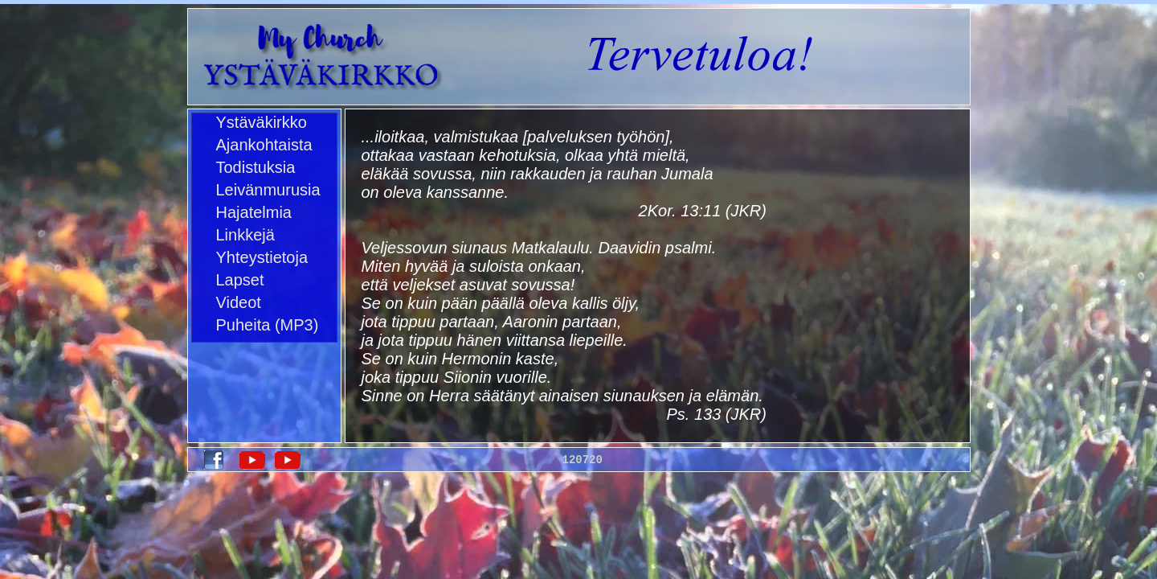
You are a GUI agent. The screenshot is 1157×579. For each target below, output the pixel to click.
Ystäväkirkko (261, 122)
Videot (238, 302)
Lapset (240, 280)
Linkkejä (245, 235)
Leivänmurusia (268, 190)
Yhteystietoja (262, 257)
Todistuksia (256, 167)
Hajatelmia (254, 212)
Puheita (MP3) (267, 325)
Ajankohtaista (264, 145)
